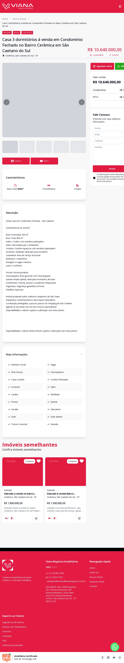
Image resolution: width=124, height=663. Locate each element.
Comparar (7, 636)
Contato (93, 586)
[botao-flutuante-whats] (115, 647)
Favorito (114, 55)
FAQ (4, 640)
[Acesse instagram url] (120, 658)
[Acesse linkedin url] (108, 658)
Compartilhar (97, 55)
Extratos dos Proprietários (14, 626)
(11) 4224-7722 (54, 577)
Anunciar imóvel (97, 581)
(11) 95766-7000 (55, 573)
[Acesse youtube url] (114, 658)
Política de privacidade (12, 645)
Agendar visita (102, 66)
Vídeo (44, 161)
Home (5, 18)
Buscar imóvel (19, 18)
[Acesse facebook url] (103, 658)
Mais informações (44, 354)
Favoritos (6, 631)
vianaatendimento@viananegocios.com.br (62, 581)
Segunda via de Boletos (13, 622)
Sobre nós (94, 572)
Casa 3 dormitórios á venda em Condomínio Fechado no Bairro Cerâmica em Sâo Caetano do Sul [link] (44, 24)
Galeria (16, 161)
